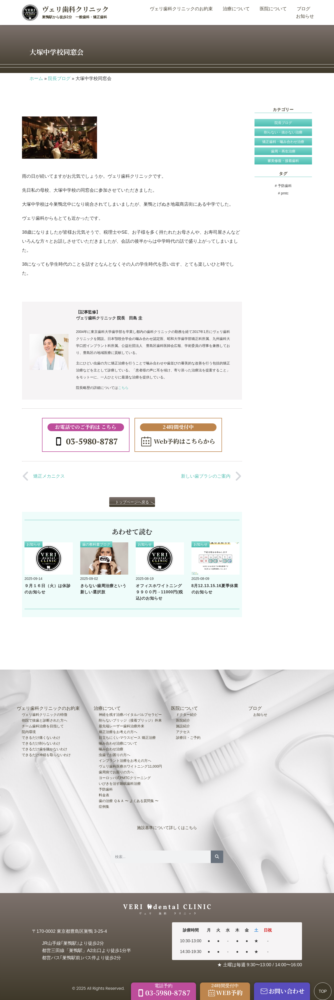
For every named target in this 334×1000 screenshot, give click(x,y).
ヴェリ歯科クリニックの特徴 (44, 715)
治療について (237, 8)
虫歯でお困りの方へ (114, 755)
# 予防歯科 (283, 186)
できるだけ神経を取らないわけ (46, 755)
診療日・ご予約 (188, 738)
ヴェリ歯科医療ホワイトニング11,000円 (130, 766)
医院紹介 (183, 720)
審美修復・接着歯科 (283, 161)
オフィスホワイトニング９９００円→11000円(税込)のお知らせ (159, 592)
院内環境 (29, 732)
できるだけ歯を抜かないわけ (44, 749)
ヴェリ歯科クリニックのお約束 (182, 8)
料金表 (104, 795)
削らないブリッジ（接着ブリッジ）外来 (130, 720)
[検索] (217, 857)
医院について (274, 8)
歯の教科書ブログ (96, 544)
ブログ (303, 8)
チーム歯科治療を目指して (43, 726)
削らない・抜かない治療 (283, 132)
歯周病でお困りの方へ (116, 772)
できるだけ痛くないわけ (41, 738)
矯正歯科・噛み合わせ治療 (283, 142)
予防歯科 (106, 789)
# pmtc (283, 193)
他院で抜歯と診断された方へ (44, 720)
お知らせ (305, 16)
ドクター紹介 (186, 715)
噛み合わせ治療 (111, 749)
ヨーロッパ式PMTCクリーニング (125, 778)
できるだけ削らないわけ (41, 743)
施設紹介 (183, 726)
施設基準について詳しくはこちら (167, 828)
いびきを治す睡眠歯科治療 (120, 784)
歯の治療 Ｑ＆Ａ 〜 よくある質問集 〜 (128, 801)
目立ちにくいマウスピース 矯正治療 (127, 738)
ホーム (36, 78)
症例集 (104, 807)
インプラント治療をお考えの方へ (125, 761)
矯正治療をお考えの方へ (118, 732)
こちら (123, 388)
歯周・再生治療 (283, 151)
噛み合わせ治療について (118, 743)
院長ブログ (59, 78)
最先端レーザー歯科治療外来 (121, 726)
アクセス (183, 732)
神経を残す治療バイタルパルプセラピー (130, 715)
